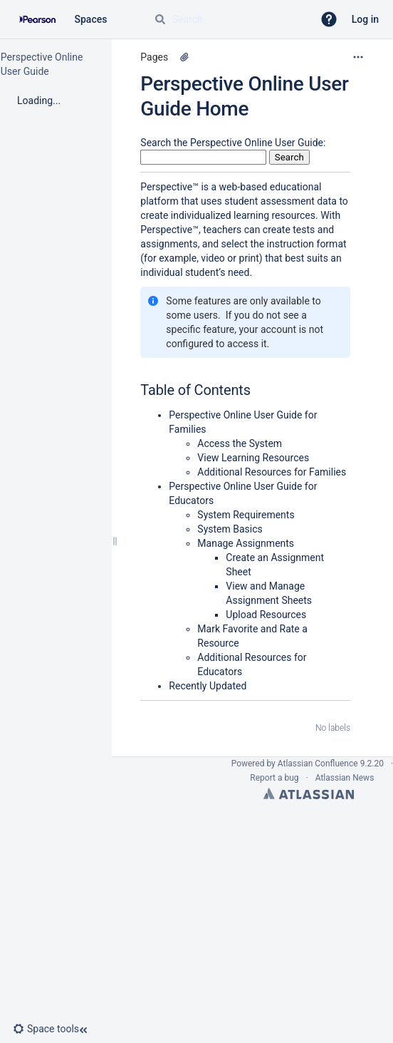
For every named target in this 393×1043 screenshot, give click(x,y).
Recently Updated (207, 686)
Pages (154, 57)
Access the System (239, 443)
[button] (329, 19)
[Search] (160, 19)
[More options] (358, 57)
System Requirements (245, 514)
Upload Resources (266, 614)
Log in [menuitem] (365, 19)
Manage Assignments (245, 543)
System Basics (229, 529)
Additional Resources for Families (271, 472)
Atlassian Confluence (318, 764)
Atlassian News (344, 778)
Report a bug (274, 778)
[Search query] (228, 19)
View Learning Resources (253, 457)
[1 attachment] (184, 57)
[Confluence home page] (37, 19)
